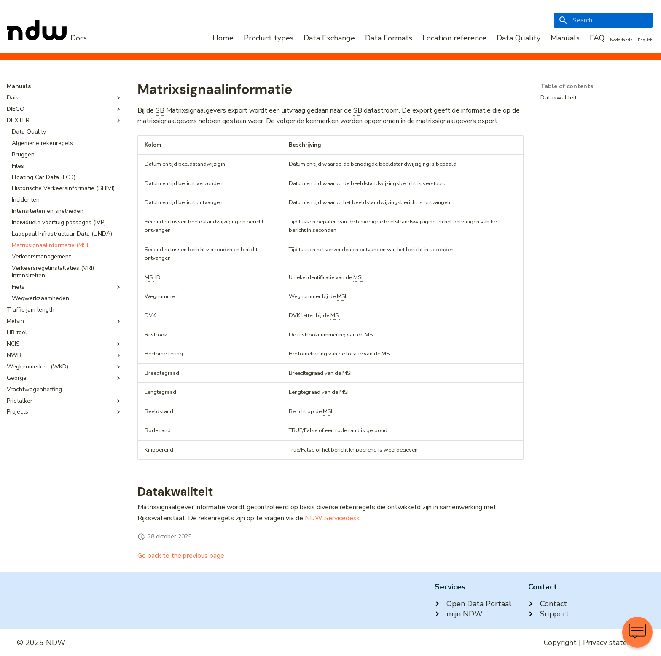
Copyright (560, 642)
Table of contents (566, 86)
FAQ (597, 38)
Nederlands (621, 40)
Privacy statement (613, 642)
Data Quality (518, 38)
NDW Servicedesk (332, 518)
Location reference (454, 38)
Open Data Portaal (473, 604)
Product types (268, 38)
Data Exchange (329, 38)
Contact (547, 604)
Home (223, 38)
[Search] (603, 20)
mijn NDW (459, 614)
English (645, 40)
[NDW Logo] (47, 38)
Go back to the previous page (180, 555)
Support (548, 614)
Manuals (565, 38)
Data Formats (388, 38)
